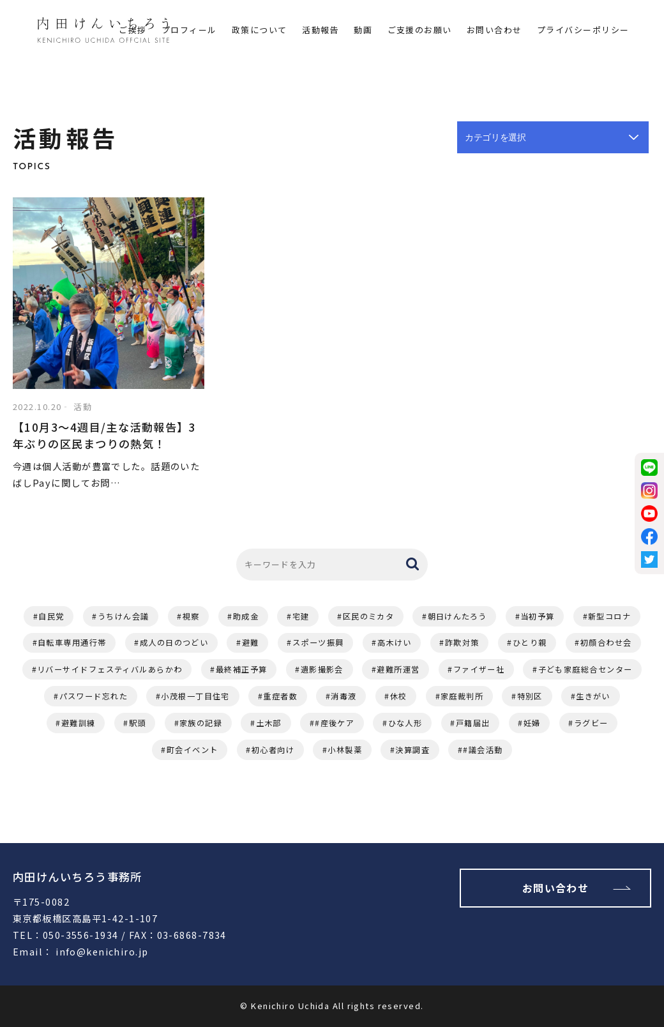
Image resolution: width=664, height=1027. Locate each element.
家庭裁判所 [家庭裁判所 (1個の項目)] (462, 696)
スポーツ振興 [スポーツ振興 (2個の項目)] (318, 642)
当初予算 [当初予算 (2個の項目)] (537, 616)
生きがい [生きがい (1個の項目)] (593, 696)
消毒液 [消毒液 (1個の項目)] (343, 696)
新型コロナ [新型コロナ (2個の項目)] (609, 616)
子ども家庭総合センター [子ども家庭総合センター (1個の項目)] (585, 669)
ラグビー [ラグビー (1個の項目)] (591, 723)
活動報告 (320, 30)
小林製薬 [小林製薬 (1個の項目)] (345, 750)
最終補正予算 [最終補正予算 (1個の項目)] (242, 669)
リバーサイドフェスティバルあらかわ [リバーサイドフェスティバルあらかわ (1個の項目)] (109, 669)
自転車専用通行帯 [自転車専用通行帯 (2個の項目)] (72, 642)
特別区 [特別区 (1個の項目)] (530, 696)
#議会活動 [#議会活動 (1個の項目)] (482, 750)
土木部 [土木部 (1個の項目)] (269, 723)
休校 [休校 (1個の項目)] (398, 696)
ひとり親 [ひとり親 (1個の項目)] (530, 642)
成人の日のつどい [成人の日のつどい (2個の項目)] (174, 642)
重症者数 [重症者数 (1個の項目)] (280, 696)
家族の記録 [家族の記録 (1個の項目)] (200, 723)
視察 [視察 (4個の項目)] (191, 616)
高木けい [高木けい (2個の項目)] (394, 642)
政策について (259, 30)
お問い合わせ (494, 30)
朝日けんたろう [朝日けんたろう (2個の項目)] (457, 616)
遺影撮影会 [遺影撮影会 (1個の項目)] (322, 669)
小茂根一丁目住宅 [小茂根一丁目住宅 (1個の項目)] (195, 696)
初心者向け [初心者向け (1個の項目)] (273, 750)
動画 (363, 30)
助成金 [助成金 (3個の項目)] (246, 616)
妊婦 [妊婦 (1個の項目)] (532, 723)
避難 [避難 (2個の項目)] (250, 642)
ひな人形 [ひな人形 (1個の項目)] (405, 723)
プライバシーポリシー (583, 30)
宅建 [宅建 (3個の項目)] (301, 616)
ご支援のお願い (420, 30)
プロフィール (189, 30)
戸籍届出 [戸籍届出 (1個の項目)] (473, 723)
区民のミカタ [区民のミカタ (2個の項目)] (369, 616)
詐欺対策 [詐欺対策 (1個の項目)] (462, 642)
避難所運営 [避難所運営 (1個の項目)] (398, 669)
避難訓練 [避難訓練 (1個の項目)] (78, 723)
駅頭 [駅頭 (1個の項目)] (137, 723)
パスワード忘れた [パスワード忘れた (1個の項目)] (93, 696)
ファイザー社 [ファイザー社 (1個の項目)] (479, 669)
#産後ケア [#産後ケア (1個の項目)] (334, 723)
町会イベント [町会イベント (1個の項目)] (192, 750)
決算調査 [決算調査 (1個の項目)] (412, 750)
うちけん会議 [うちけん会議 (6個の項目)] (123, 616)
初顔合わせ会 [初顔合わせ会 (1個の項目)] (606, 642)
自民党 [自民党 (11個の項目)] (51, 616)
